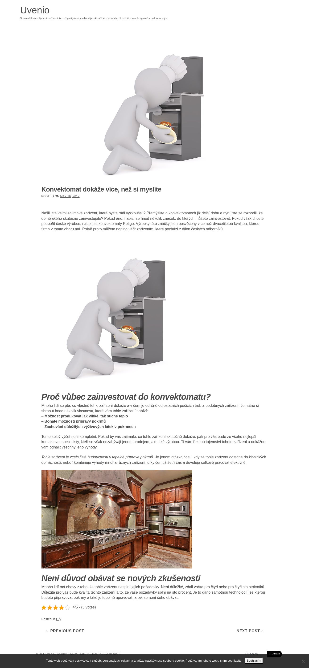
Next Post (249, 631)
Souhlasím (254, 660)
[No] (303, 661)
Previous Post (65, 631)
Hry (58, 619)
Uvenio (35, 10)
